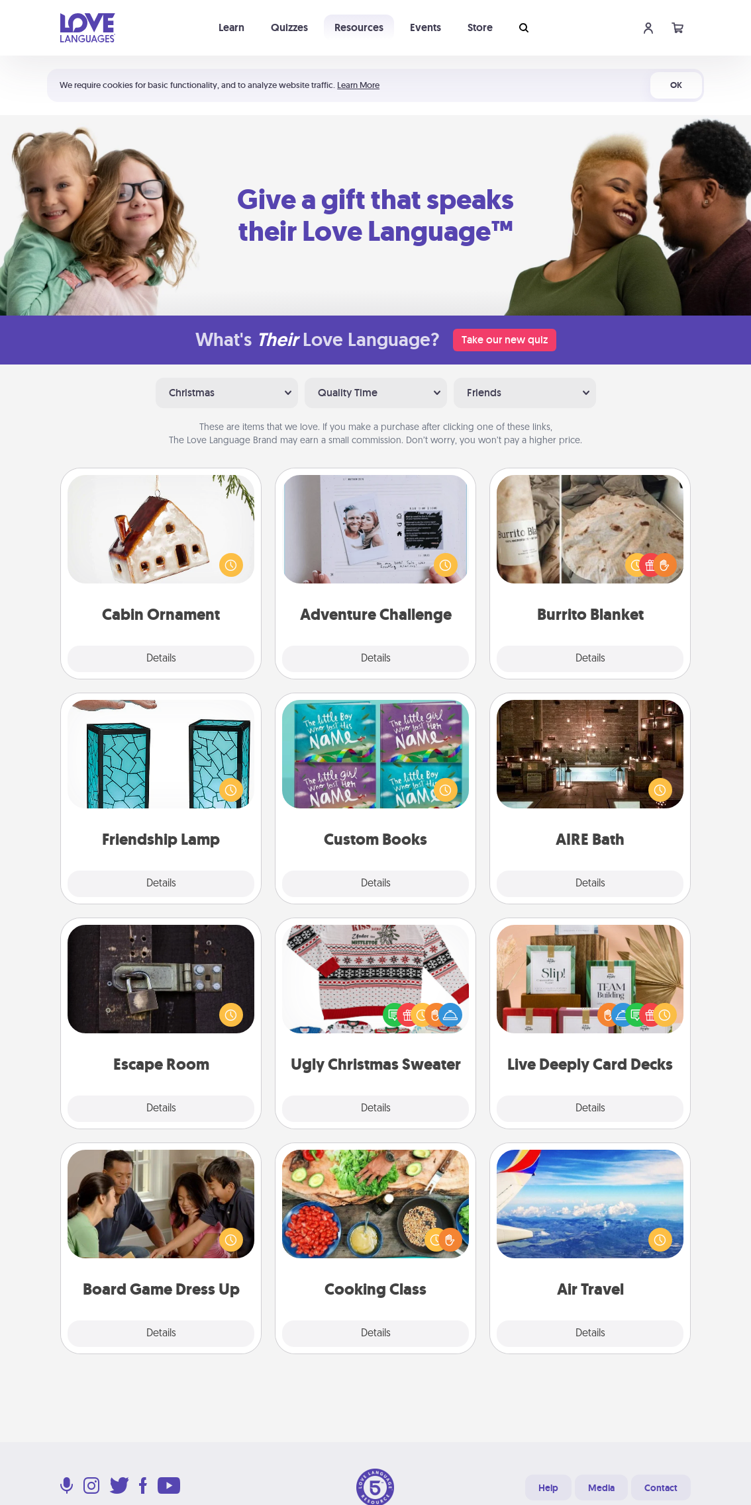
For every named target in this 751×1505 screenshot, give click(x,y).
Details (161, 659)
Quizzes (289, 27)
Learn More (358, 85)
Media (601, 1488)
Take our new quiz (505, 340)
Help (548, 1488)
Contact (660, 1488)
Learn (231, 27)
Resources (358, 27)
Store (480, 27)
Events (425, 27)
